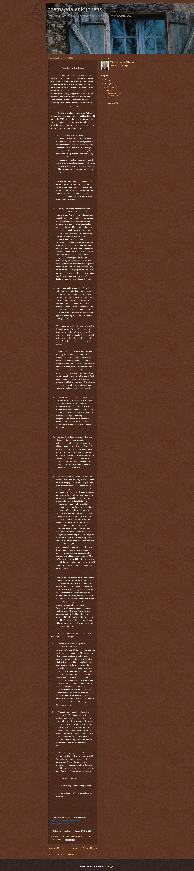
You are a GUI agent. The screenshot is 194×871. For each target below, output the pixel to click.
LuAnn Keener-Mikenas (123, 62)
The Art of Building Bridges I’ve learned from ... (114, 94)
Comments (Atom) (68, 854)
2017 (106, 79)
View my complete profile (121, 66)
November (111, 103)
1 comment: (56, 840)
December (111, 87)
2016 (106, 84)
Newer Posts (56, 848)
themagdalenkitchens (75, 9)
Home (73, 848)
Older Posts (90, 848)
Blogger (110, 866)
